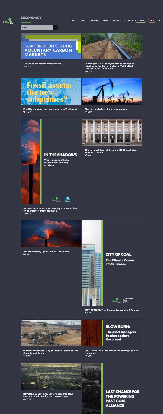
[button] (159, 20)
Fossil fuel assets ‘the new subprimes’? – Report (106, 78)
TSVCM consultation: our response (42, 63)
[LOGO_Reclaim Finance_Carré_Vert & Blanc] (9, 18)
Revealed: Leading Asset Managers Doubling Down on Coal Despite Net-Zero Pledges (76, 298)
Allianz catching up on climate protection (46, 202)
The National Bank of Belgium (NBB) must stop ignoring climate (125, 120)
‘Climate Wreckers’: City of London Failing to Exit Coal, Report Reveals (106, 234)
